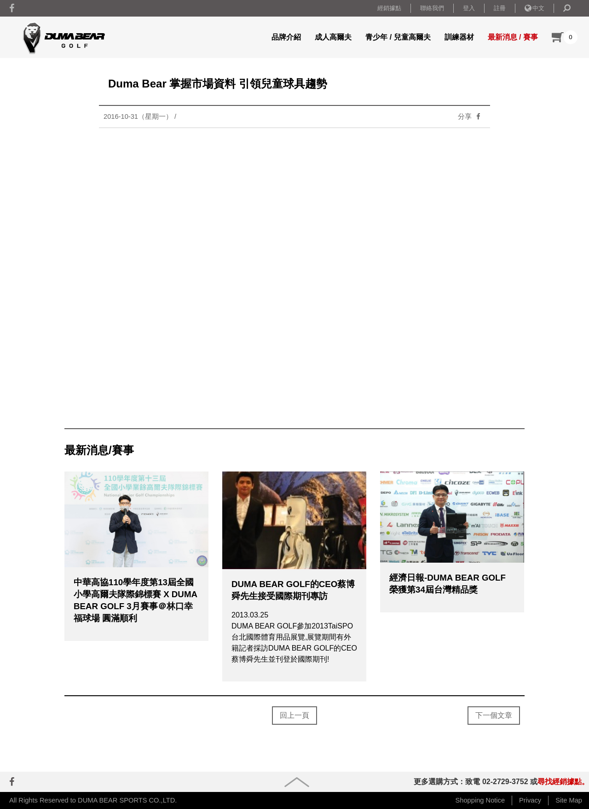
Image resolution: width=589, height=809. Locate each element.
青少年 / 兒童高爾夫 (397, 37)
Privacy (530, 800)
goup (296, 782)
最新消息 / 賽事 (513, 37)
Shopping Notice (480, 800)
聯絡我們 (432, 8)
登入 (469, 8)
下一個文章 (493, 715)
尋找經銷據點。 (563, 782)
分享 (471, 116)
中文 (534, 8)
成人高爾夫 (333, 37)
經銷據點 (389, 8)
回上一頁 (294, 715)
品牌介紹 (286, 37)
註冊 (500, 8)
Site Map (568, 800)
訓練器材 (459, 37)
